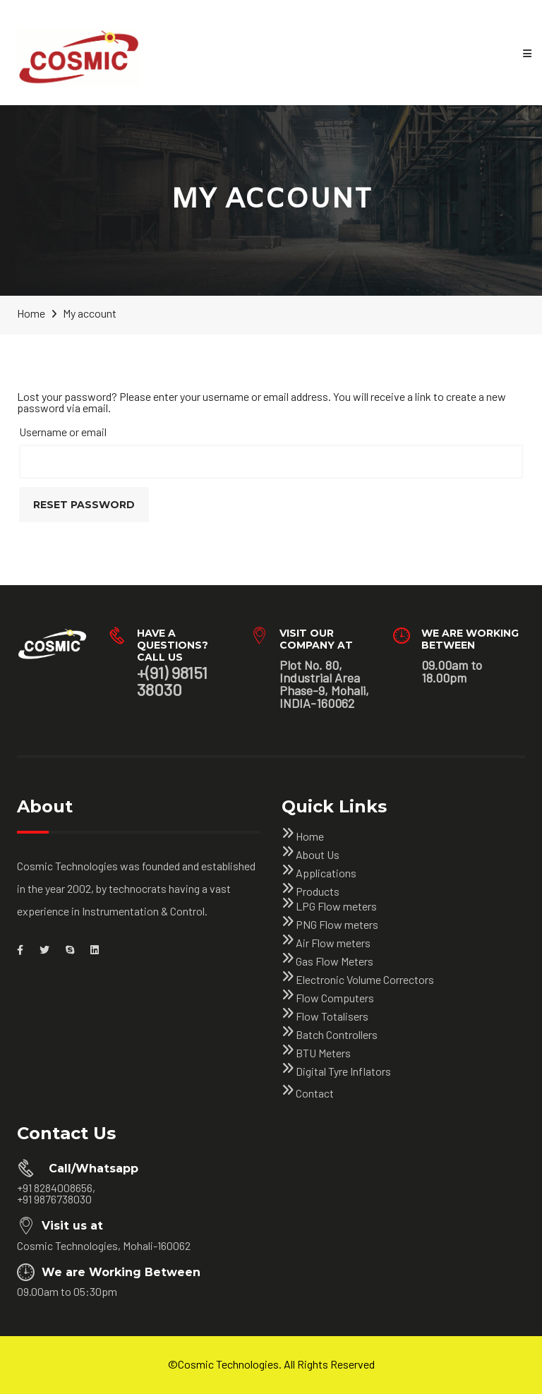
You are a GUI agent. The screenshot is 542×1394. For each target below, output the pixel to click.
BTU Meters (323, 1052)
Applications (326, 872)
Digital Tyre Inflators (343, 1071)
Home (310, 836)
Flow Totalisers (332, 1016)
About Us (317, 854)
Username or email (63, 431)
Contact (315, 1093)
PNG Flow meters (337, 924)
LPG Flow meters (336, 906)
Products (317, 891)
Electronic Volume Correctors (365, 979)
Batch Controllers (337, 1034)
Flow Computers (335, 997)
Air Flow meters (333, 942)
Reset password (84, 504)
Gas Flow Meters (334, 961)
